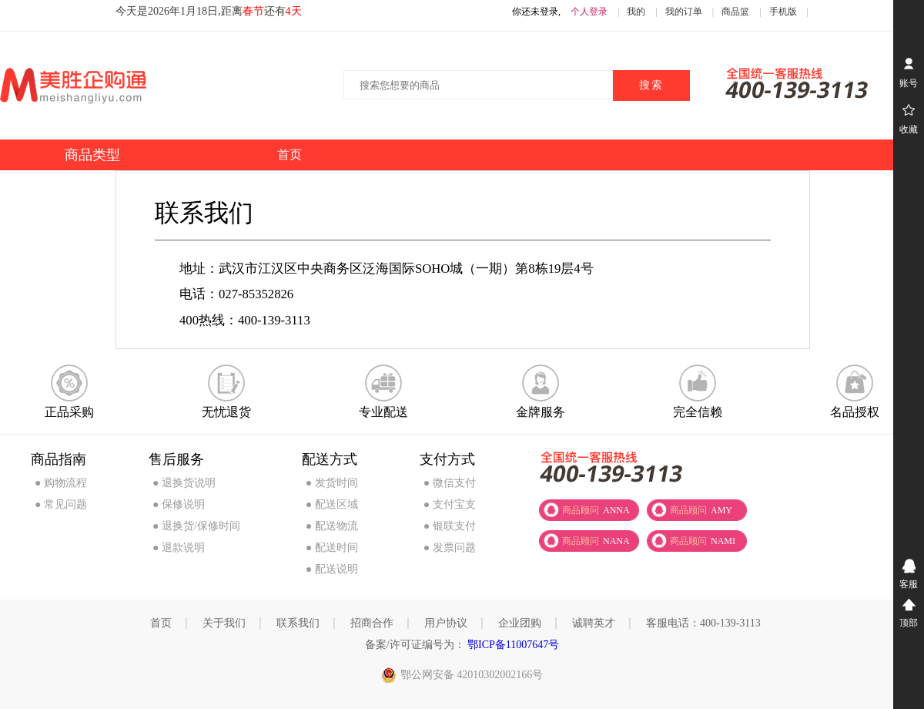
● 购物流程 (61, 483)
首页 (161, 623)
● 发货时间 (332, 483)
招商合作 (371, 623)
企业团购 (519, 623)
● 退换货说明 (184, 483)
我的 (636, 11)
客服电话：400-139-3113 (703, 623)
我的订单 (683, 11)
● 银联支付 (450, 526)
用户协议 (445, 623)
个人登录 (589, 11)
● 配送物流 (332, 526)
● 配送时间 (332, 547)
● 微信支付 (450, 483)
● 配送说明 (332, 569)
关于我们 (224, 623)
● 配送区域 (332, 504)
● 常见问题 (61, 504)
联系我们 (298, 623)
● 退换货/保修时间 (196, 526)
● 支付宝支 (450, 504)
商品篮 (735, 11)
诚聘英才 (593, 623)
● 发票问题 (450, 547)
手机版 (783, 11)
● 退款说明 (178, 547)
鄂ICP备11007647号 (512, 644)
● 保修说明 (178, 504)
